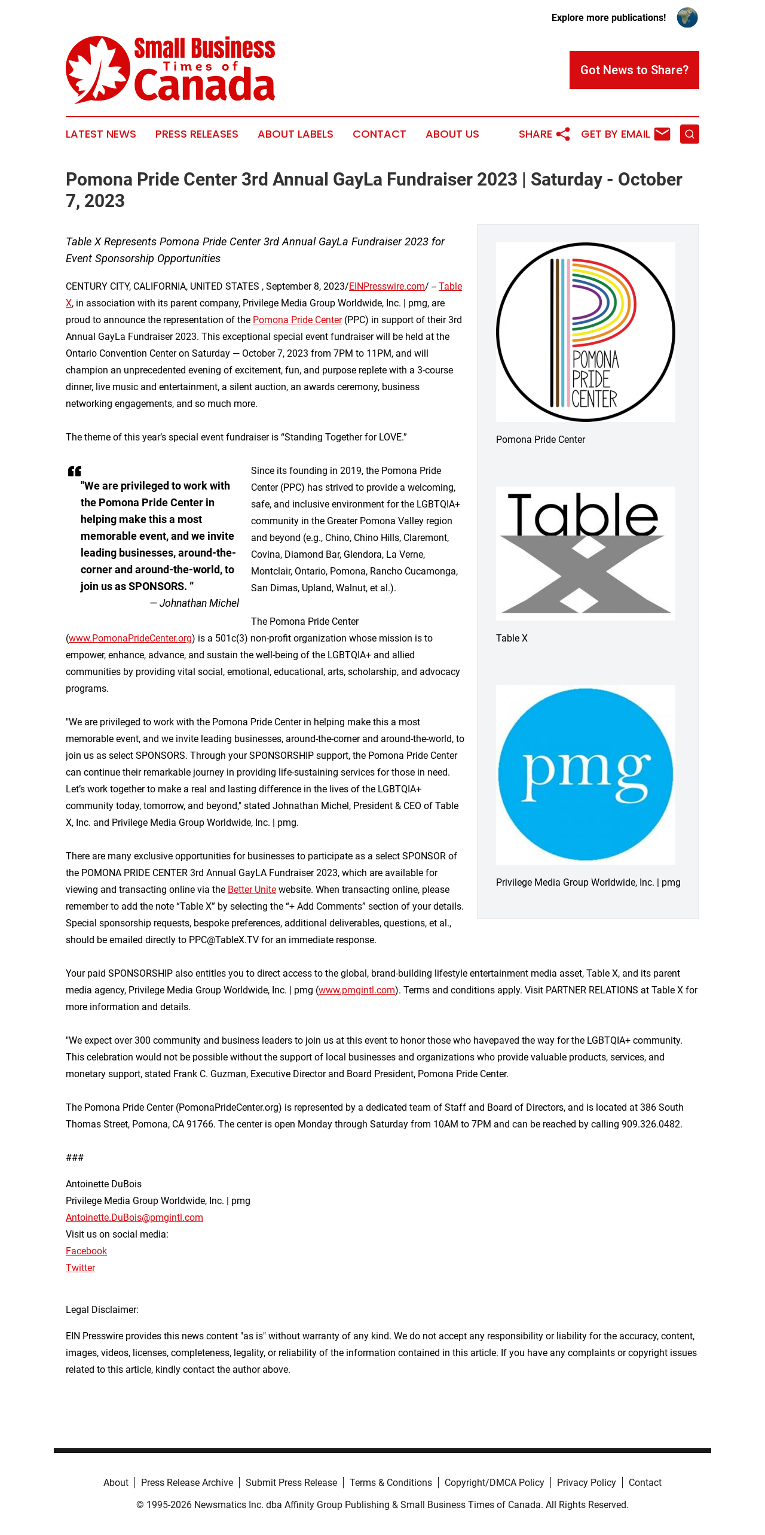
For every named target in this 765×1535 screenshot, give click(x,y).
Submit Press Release (291, 1482)
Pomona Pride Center (297, 320)
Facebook (86, 1251)
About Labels (295, 134)
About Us (452, 134)
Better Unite (252, 889)
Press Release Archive (187, 1482)
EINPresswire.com (387, 286)
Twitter (80, 1267)
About (115, 1482)
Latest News (101, 134)
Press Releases (196, 134)
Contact (379, 134)
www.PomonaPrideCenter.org (130, 638)
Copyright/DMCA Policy (494, 1482)
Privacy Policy (586, 1482)
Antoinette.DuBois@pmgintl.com (134, 1217)
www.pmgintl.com (357, 990)
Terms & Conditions (391, 1482)
